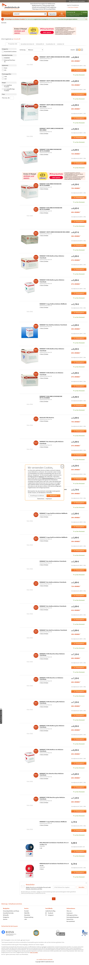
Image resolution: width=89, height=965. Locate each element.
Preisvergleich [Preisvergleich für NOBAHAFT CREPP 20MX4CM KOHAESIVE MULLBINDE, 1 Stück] (79, 245)
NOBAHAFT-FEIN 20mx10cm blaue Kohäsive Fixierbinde (52, 654)
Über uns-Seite (34, 952)
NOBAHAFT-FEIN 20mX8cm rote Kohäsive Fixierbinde (51, 750)
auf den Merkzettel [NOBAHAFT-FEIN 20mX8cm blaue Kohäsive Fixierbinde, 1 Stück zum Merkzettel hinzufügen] (79, 367)
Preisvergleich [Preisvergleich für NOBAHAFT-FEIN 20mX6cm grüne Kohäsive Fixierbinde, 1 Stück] (79, 293)
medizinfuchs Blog (50, 911)
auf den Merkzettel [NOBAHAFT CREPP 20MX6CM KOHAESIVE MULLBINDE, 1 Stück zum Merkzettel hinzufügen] (79, 75)
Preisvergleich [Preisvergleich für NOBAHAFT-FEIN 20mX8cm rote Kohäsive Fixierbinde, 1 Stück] (79, 763)
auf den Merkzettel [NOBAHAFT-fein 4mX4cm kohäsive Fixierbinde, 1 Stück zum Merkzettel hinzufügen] (79, 574)
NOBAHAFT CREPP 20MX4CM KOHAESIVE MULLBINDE (55, 232)
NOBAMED (6, 58)
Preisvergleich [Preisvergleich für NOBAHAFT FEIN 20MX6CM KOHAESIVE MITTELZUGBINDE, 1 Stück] (79, 163)
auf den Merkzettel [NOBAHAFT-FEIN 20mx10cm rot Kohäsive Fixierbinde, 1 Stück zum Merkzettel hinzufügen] (79, 696)
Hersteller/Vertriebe (8, 913)
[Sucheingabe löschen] (45, 14)
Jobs (25, 919)
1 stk (4, 79)
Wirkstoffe (6, 915)
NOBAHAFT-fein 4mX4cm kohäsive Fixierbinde (53, 561)
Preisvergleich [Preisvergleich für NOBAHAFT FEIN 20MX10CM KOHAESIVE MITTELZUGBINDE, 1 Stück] (79, 221)
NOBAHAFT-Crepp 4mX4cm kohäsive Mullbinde (53, 821)
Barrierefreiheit (71, 921)
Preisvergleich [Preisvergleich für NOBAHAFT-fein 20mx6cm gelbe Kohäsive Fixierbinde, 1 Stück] (79, 455)
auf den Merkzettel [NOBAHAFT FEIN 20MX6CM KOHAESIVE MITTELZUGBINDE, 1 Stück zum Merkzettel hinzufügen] (79, 168)
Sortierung (31, 49)
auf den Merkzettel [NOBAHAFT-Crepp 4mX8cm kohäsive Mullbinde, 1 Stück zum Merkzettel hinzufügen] (79, 507)
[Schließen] (86, 19)
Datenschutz (40, 498)
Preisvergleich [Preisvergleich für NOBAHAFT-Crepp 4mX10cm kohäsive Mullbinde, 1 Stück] (79, 527)
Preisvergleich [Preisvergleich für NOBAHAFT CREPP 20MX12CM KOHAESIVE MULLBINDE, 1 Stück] (79, 137)
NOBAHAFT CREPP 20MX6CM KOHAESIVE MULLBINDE (55, 57)
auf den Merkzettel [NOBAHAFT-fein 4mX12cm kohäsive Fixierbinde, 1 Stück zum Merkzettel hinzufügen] (79, 648)
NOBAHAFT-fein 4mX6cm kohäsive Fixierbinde (53, 582)
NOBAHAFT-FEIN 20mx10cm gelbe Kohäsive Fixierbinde (52, 702)
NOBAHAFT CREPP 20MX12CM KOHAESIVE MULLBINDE (51, 129)
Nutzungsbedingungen (73, 917)
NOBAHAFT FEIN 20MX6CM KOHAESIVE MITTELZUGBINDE (51, 150)
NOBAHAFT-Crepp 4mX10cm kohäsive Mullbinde (53, 513)
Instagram (49, 915)
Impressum (49, 498)
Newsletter (27, 915)
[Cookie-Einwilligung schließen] (62, 466)
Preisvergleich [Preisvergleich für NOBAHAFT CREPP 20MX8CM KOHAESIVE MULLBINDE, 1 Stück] (79, 94)
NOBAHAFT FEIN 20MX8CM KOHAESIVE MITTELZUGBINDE (51, 184)
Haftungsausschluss (72, 915)
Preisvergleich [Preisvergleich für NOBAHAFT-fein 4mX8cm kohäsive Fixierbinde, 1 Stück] (79, 619)
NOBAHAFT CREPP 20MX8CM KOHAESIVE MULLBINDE (55, 81)
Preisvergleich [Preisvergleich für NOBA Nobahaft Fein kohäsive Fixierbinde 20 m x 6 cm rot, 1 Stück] (79, 872)
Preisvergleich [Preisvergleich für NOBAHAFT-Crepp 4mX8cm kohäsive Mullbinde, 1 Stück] (79, 503)
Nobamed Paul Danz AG (8, 60)
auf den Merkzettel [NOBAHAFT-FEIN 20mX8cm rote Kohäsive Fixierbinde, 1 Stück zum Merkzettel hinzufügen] (79, 768)
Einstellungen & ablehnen (37, 495)
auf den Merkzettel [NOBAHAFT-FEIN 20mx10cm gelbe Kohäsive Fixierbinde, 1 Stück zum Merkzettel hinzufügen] (79, 720)
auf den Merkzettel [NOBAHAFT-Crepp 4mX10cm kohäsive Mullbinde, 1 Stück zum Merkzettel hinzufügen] (79, 531)
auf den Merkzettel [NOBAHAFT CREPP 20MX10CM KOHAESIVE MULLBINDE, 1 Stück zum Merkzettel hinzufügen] (79, 123)
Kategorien (6, 14)
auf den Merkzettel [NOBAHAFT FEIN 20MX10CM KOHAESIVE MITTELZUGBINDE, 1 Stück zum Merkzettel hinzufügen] (79, 226)
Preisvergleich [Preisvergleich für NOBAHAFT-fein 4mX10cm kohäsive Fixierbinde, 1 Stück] (79, 338)
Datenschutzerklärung (48, 478)
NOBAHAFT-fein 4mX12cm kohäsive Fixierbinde (53, 630)
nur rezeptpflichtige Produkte (8, 89)
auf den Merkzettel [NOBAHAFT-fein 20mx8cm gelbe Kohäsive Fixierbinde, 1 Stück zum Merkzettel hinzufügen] (79, 483)
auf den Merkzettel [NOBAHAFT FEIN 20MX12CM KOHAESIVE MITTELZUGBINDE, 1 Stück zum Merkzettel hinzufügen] (79, 410)
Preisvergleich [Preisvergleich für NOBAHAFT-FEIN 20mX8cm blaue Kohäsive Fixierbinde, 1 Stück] (79, 362)
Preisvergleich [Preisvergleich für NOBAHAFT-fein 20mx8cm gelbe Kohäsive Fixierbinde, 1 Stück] (79, 479)
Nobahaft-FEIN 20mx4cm (47, 417)
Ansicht (73, 49)
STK (4, 70)
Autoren (5, 919)
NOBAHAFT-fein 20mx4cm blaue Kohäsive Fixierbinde (52, 774)
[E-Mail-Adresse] (64, 887)
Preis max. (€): (8, 98)
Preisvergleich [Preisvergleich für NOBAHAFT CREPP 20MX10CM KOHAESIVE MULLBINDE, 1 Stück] (79, 118)
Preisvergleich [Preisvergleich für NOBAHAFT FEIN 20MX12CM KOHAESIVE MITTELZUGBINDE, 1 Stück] (79, 405)
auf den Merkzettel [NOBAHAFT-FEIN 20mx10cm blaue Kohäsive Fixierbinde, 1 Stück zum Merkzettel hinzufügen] (79, 672)
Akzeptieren (53, 495)
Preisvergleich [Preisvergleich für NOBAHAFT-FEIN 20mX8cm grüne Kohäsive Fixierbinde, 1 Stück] (79, 739)
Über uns (69, 911)
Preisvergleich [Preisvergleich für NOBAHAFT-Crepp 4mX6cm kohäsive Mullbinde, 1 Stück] (79, 312)
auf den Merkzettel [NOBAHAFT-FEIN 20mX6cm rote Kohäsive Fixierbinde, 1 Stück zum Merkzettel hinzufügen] (79, 391)
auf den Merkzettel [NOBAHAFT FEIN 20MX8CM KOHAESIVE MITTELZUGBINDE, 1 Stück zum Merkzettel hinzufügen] (79, 202)
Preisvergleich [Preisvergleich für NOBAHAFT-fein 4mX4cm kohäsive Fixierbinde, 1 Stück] (79, 570)
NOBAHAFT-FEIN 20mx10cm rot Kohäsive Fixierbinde (51, 678)
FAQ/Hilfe (26, 913)
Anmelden (61, 14)
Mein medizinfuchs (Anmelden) (77, 1)
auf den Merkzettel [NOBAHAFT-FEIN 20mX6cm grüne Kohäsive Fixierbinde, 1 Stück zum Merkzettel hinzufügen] (79, 298)
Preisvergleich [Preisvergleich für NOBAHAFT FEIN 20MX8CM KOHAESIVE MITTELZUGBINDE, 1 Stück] (79, 197)
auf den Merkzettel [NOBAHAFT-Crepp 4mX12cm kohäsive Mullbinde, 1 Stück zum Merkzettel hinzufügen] (79, 555)
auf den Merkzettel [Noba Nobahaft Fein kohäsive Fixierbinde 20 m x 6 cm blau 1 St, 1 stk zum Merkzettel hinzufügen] (79, 856)
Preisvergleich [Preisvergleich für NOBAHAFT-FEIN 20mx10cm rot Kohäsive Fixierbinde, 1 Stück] (79, 691)
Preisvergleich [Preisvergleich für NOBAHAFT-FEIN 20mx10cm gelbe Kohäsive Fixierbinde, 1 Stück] (79, 715)
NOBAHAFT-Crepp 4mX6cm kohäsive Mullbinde (53, 304)
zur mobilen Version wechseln (44, 959)
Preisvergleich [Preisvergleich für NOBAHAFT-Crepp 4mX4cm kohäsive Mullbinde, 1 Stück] (79, 830)
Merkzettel (70, 12)
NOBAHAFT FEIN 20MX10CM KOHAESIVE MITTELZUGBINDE (51, 208)
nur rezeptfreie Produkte (7, 86)
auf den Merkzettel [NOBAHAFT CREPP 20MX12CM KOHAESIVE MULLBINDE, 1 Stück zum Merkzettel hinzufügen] (79, 142)
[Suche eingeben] (28, 14)
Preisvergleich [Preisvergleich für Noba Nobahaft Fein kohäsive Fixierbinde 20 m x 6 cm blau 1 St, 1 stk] (79, 851)
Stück (4, 68)
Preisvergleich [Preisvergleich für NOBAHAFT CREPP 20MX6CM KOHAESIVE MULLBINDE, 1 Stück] (79, 70)
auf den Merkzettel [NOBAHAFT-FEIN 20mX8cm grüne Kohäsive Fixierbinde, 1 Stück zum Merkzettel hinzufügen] (79, 744)
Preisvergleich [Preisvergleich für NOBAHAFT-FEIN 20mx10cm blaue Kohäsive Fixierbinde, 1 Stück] (79, 667)
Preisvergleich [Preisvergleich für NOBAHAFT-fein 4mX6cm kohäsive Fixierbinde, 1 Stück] (79, 595)
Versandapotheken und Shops (11, 911)
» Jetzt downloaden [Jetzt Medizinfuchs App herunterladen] (72, 7)
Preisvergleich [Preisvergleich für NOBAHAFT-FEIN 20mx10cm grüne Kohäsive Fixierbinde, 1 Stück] (79, 811)
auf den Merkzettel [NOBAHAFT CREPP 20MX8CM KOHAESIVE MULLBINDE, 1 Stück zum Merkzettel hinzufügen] (79, 99)
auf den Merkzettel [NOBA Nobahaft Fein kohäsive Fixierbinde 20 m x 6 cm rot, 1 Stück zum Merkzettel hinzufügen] (79, 877)
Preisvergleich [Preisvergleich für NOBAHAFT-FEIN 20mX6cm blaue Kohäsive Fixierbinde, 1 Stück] (79, 269)
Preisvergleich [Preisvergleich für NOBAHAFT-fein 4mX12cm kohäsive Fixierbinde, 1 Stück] (79, 643)
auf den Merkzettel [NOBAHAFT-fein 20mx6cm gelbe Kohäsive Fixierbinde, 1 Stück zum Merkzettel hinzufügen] (79, 459)
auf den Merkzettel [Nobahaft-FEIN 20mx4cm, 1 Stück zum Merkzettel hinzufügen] (79, 435)
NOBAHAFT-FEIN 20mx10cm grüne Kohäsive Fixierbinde (52, 798)
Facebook (49, 913)
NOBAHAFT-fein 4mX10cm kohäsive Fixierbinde (53, 325)
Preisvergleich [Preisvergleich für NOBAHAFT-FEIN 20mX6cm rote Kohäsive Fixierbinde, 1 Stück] (79, 386)
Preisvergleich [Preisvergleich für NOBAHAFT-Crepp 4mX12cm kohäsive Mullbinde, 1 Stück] (79, 550)
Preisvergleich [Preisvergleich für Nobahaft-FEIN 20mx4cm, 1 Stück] (79, 431)
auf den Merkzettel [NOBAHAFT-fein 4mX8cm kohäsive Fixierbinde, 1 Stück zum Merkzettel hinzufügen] (79, 624)
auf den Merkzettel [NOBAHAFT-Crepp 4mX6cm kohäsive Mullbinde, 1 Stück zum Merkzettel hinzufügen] (79, 317)
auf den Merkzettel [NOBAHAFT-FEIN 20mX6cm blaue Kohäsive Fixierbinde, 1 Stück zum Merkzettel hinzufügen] (79, 274)
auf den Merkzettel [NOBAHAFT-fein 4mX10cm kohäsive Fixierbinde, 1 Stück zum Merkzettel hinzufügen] (79, 343)
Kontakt (26, 911)
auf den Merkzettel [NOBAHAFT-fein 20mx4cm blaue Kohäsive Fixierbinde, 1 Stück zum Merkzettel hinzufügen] (79, 792)
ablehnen (41, 476)
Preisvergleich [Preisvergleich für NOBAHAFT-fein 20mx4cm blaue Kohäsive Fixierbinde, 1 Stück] (79, 787)
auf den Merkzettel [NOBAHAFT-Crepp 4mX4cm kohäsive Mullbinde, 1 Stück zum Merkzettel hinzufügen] (79, 835)
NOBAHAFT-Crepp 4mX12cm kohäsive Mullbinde (53, 537)
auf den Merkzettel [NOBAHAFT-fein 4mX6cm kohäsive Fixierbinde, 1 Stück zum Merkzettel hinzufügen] (79, 600)
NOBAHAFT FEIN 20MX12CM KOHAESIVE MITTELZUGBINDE (51, 397)
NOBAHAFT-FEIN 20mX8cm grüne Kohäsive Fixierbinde (52, 726)
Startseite (3, 22)
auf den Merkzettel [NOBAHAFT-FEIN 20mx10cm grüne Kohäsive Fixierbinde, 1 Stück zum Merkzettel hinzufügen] (79, 816)
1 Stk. (4, 76)
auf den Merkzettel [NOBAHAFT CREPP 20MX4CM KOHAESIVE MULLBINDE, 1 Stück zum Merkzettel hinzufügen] (79, 250)
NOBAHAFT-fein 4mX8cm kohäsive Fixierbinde (53, 606)
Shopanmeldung (28, 917)
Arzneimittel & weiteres (9, 51)
